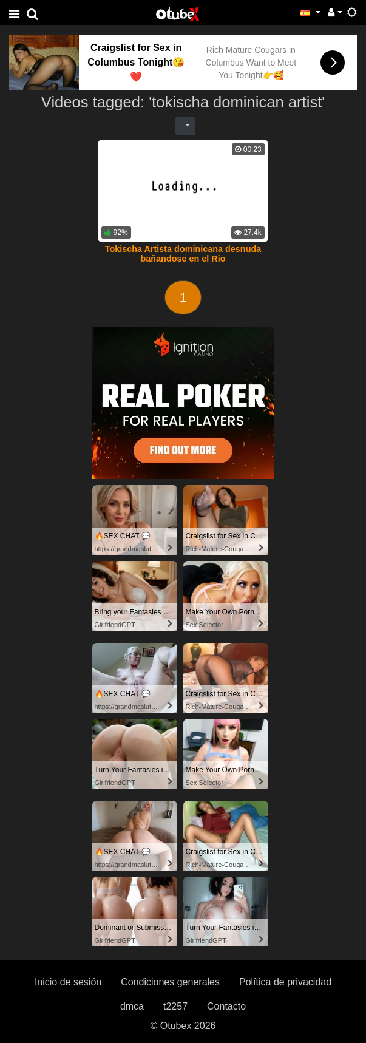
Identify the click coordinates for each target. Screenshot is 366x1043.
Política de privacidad (285, 982)
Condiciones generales (170, 982)
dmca (132, 1006)
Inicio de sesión (68, 982)
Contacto (226, 1006)
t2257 (175, 1006)
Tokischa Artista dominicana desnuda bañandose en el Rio (183, 253)
